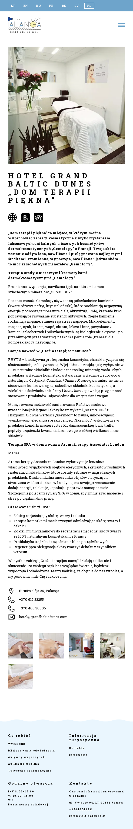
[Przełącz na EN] (26, 5)
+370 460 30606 (32, 608)
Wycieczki (17, 743)
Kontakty (77, 748)
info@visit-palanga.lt (87, 815)
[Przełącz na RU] (38, 5)
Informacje (78, 754)
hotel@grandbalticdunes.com (43, 617)
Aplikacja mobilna (23, 763)
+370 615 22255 (31, 599)
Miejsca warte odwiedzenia (31, 750)
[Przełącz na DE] (64, 5)
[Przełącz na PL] (89, 5)
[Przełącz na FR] (51, 5)
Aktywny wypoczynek (26, 757)
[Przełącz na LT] (13, 5)
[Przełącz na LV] (76, 5)
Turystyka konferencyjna (29, 770)
